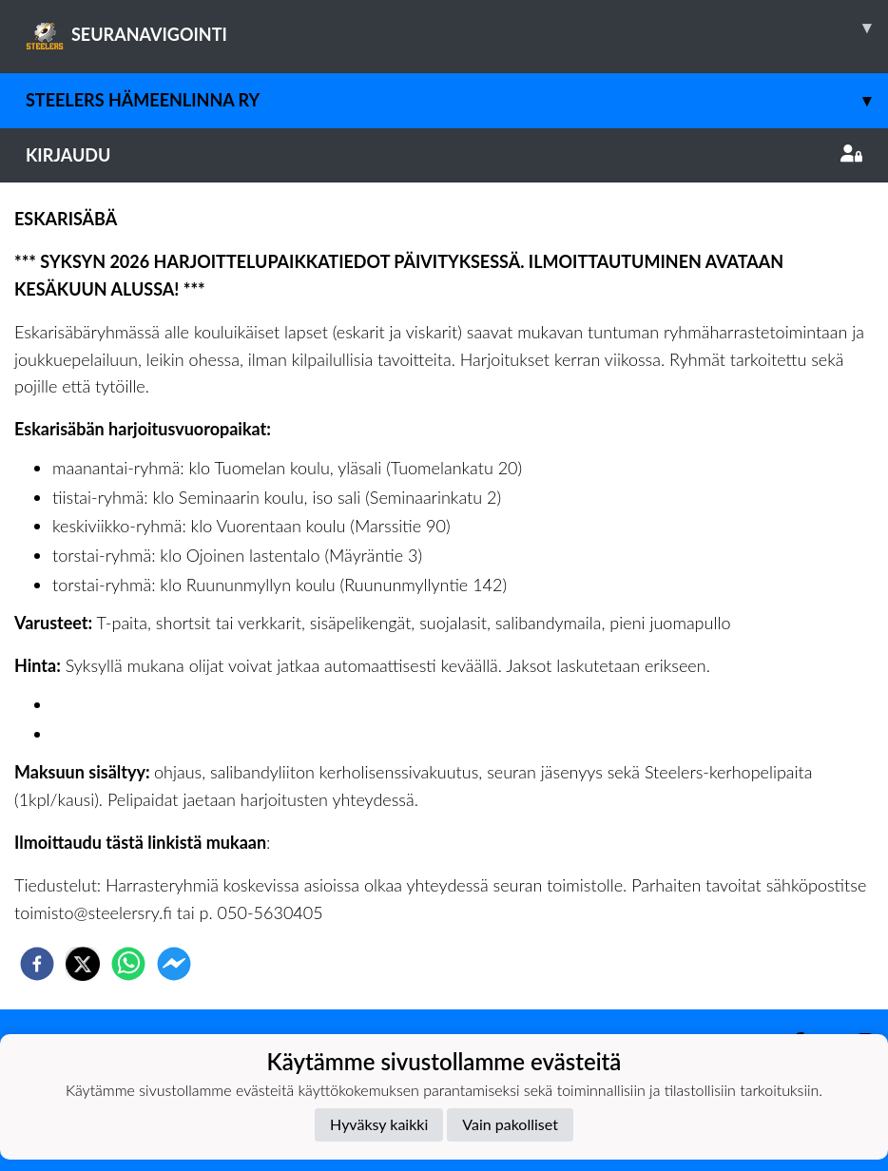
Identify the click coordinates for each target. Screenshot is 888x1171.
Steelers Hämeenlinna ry (457, 100)
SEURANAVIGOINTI (457, 27)
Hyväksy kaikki (379, 1124)
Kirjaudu (444, 154)
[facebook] (37, 964)
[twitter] (83, 964)
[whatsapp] (128, 964)
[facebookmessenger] (174, 964)
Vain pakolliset (510, 1124)
